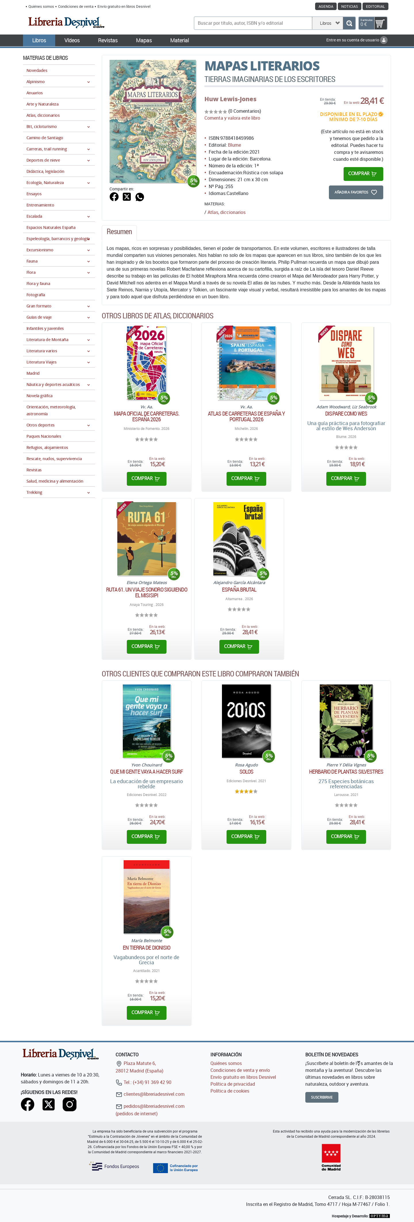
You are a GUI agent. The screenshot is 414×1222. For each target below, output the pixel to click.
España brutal (239, 589)
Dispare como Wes (346, 413)
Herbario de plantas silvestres (346, 771)
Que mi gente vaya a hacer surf (146, 771)
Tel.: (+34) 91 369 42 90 (143, 1082)
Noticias (349, 6)
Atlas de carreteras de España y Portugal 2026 (246, 416)
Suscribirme (322, 1097)
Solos (246, 771)
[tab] (119, 233)
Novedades (36, 70)
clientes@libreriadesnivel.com (150, 1094)
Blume (234, 145)
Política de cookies (229, 1091)
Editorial (375, 6)
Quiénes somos (41, 6)
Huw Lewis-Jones (230, 99)
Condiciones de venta (75, 6)
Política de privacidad (232, 1084)
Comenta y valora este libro (232, 118)
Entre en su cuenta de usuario (357, 40)
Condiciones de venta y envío (240, 1070)
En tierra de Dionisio (146, 948)
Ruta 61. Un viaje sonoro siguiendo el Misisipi (146, 592)
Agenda (326, 6)
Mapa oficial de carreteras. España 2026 (147, 416)
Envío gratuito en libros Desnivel (123, 6)
